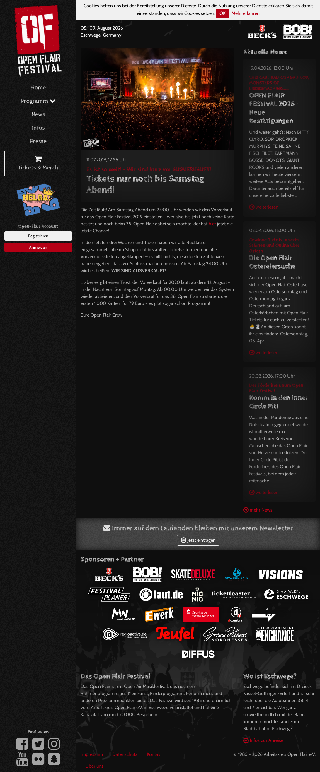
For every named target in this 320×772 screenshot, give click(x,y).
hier (212, 224)
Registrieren (38, 236)
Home (38, 87)
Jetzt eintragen (198, 540)
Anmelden (38, 247)
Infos (38, 128)
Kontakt (154, 754)
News (38, 114)
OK (222, 13)
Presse (38, 141)
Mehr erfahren (246, 13)
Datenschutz (124, 754)
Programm (38, 101)
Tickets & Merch (38, 163)
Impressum (92, 754)
